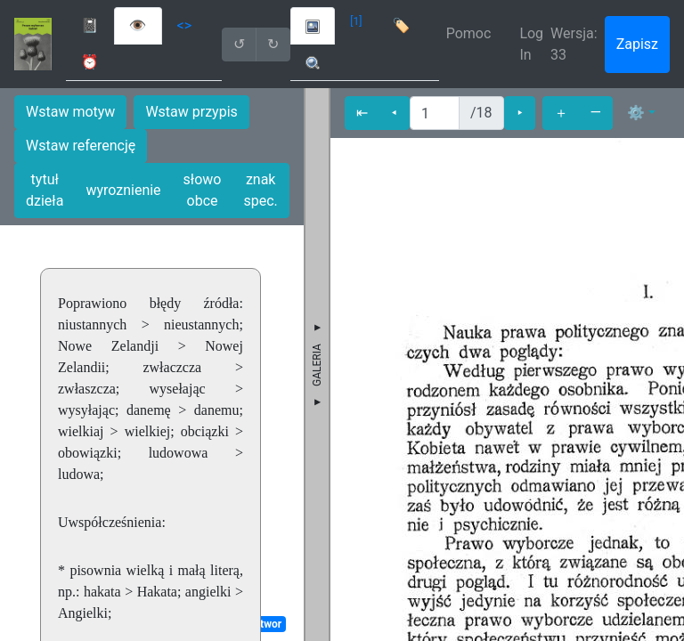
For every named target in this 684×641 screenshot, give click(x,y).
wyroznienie (123, 190)
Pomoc (469, 33)
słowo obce (202, 190)
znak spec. (261, 190)
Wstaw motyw (70, 111)
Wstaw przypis (191, 111)
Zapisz (637, 44)
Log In (531, 44)
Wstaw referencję (80, 145)
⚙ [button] (636, 112)
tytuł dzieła (44, 190)
